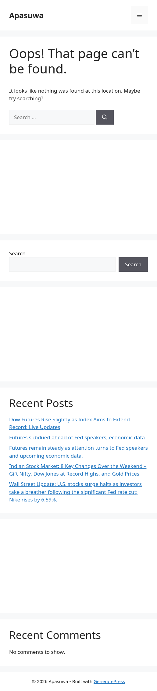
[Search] (105, 117)
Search (17, 253)
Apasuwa (26, 15)
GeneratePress (109, 681)
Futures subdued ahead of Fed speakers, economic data (77, 437)
